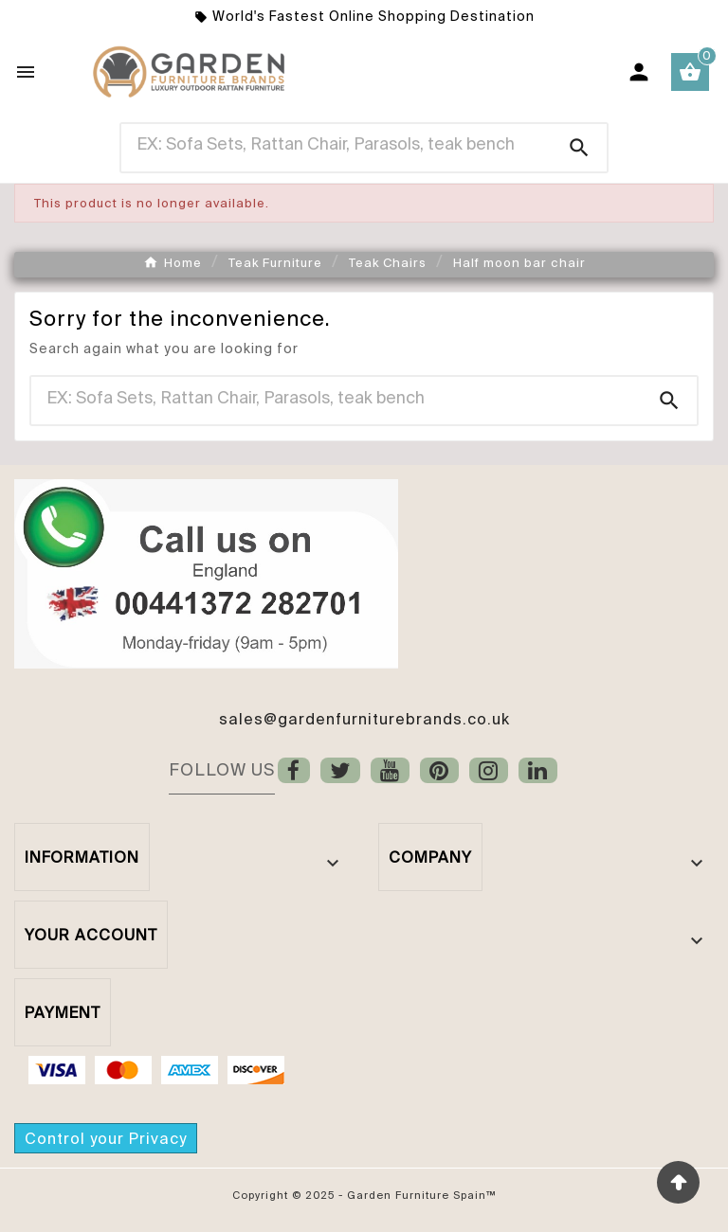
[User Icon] (639, 72)
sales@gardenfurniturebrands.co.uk (364, 718)
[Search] (337, 144)
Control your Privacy (106, 1138)
